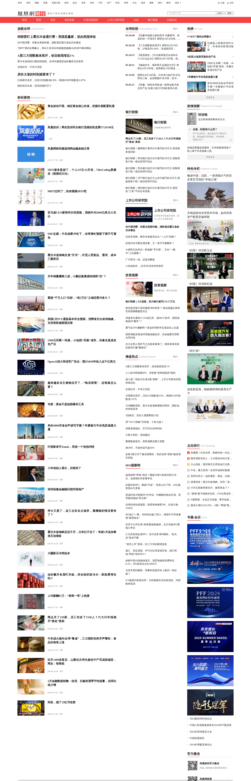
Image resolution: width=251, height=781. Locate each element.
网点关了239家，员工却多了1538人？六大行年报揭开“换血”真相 (153, 140)
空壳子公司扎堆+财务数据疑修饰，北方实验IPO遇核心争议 (153, 526)
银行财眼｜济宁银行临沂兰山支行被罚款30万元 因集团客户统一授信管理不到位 (153, 180)
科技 (117, 3)
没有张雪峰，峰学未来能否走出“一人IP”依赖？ (151, 236)
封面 (136, 19)
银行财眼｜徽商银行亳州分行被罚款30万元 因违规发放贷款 (153, 150)
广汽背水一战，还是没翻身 (140, 259)
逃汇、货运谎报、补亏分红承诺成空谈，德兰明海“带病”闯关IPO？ (151, 552)
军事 (126, 3)
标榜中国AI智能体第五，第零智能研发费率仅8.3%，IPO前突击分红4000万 (150, 562)
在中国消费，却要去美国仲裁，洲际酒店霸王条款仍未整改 (49, 42)
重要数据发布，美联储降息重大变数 (145, 441)
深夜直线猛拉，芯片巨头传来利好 (144, 428)
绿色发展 (69, 19)
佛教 (151, 3)
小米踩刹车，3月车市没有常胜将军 (144, 266)
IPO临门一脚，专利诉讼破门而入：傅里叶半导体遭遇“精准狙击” (153, 516)
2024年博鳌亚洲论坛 (201, 744)
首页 (20, 3)
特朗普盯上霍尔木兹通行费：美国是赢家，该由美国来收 (56, 37)
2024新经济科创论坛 (201, 718)
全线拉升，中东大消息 (29, 67)
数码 (168, 3)
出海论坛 (172, 19)
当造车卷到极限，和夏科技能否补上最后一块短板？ (151, 572)
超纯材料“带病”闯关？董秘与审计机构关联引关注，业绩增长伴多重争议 (151, 477)
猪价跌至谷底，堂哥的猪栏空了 (34, 85)
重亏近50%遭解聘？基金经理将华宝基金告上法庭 (152, 327)
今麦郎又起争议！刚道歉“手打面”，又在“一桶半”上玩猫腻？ (150, 251)
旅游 (143, 3)
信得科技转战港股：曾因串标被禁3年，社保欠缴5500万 (152, 506)
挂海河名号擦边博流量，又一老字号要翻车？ (150, 243)
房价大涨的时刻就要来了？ (36, 74)
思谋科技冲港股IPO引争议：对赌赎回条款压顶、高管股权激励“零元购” (153, 496)
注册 (223, 3)
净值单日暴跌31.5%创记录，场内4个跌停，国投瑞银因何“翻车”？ (153, 320)
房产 (109, 3)
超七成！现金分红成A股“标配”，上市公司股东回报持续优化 (153, 381)
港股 (52, 19)
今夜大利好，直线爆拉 (138, 434)
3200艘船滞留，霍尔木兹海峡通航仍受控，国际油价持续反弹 (152, 407)
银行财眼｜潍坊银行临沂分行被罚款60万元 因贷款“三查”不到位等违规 (151, 189)
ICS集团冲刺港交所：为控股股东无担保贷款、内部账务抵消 (153, 582)
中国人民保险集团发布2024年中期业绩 (210, 725)
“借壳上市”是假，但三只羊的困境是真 (146, 544)
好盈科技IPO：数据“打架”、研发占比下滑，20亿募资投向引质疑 (153, 486)
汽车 (100, 3)
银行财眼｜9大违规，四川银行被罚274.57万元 (150, 301)
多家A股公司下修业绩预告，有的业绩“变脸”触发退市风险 (153, 456)
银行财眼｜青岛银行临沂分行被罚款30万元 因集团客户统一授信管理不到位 (153, 160)
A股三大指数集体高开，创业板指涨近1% (45, 55)
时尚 (92, 3)
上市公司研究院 (115, 19)
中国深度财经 (90, 19)
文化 (134, 3)
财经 (66, 3)
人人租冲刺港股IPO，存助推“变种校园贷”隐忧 (151, 372)
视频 (37, 3)
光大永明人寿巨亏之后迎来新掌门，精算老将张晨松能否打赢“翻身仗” (152, 346)
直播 (45, 3)
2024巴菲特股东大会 (201, 731)
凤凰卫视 (56, 3)
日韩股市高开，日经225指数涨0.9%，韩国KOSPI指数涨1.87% (51, 80)
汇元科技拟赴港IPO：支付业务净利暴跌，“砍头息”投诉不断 (151, 536)
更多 (177, 3)
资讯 (28, 3)
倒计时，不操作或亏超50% (140, 447)
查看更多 (210, 97)
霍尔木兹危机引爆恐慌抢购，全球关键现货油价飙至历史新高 (50, 61)
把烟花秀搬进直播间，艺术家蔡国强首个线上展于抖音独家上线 (209, 149)
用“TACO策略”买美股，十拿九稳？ (144, 422)
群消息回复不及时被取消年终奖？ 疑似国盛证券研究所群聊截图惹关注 (153, 310)
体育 (83, 3)
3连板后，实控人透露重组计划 (142, 415)
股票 (38, 19)
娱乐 (75, 3)
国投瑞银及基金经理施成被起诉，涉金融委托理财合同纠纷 (152, 336)
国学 (160, 3)
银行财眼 (153, 19)
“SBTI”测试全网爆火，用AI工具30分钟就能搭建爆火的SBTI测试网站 (54, 48)
